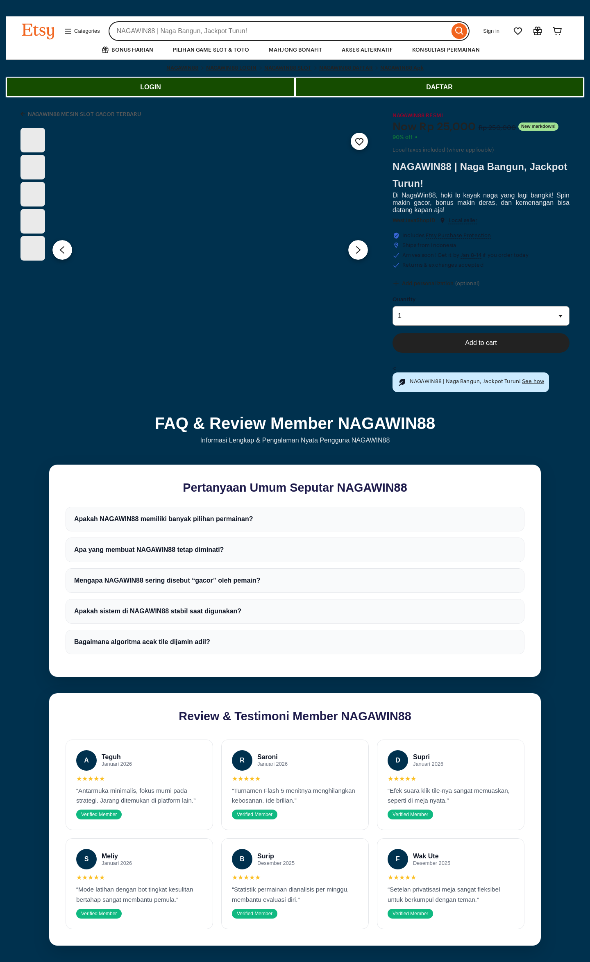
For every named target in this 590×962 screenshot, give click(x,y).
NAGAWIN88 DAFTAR (346, 68)
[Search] (459, 31)
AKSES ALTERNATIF (367, 50)
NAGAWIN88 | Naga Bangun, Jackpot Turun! (480, 175)
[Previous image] (62, 250)
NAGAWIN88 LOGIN (231, 68)
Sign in (491, 31)
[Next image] (358, 250)
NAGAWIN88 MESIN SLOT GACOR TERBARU (84, 114)
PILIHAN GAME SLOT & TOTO (211, 50)
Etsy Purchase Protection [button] (458, 235)
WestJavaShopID (414, 220)
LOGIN (150, 87)
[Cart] (557, 31)
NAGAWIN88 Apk (402, 68)
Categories (82, 31)
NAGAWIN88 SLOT (288, 68)
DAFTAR (439, 87)
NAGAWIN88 (182, 68)
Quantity (404, 299)
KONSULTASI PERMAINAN (446, 50)
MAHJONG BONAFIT (295, 50)
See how (533, 381)
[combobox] (279, 31)
